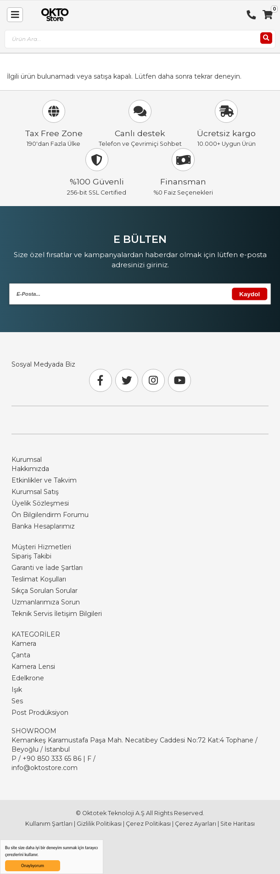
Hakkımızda (30, 469)
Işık (16, 689)
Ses (17, 701)
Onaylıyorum (32, 865)
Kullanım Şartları (49, 823)
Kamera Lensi (33, 666)
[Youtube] (179, 380)
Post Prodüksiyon (39, 712)
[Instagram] (153, 380)
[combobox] (140, 39)
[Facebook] (100, 380)
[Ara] (266, 38)
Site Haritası (237, 823)
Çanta (20, 655)
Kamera (23, 643)
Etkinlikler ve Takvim (44, 480)
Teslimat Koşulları (38, 579)
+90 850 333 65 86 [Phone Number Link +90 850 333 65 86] (51, 758)
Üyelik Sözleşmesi (40, 503)
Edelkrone (27, 678)
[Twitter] (126, 380)
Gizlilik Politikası (99, 823)
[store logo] (53, 14)
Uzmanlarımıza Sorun (45, 602)
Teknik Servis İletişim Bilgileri (56, 614)
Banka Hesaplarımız (43, 526)
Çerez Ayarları (195, 823)
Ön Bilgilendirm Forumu (50, 515)
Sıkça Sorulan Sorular (44, 590)
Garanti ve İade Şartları (47, 568)
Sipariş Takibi (31, 556)
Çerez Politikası (148, 823)
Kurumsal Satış (35, 492)
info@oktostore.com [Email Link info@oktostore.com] (44, 768)
